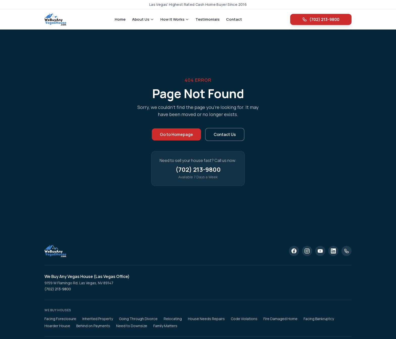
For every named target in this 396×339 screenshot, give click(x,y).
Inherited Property (97, 318)
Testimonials (207, 19)
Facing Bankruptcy (319, 318)
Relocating (173, 318)
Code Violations (244, 318)
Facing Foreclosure (60, 318)
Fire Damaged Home (280, 318)
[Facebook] (294, 251)
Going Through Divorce (138, 318)
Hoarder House (57, 325)
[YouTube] (320, 251)
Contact (234, 19)
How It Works (174, 19)
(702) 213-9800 (319, 19)
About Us (143, 19)
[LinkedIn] (333, 251)
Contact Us (225, 134)
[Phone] (346, 251)
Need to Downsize (131, 325)
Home (120, 19)
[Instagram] (307, 251)
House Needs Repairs (206, 318)
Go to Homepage (176, 134)
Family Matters (165, 325)
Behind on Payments (93, 325)
